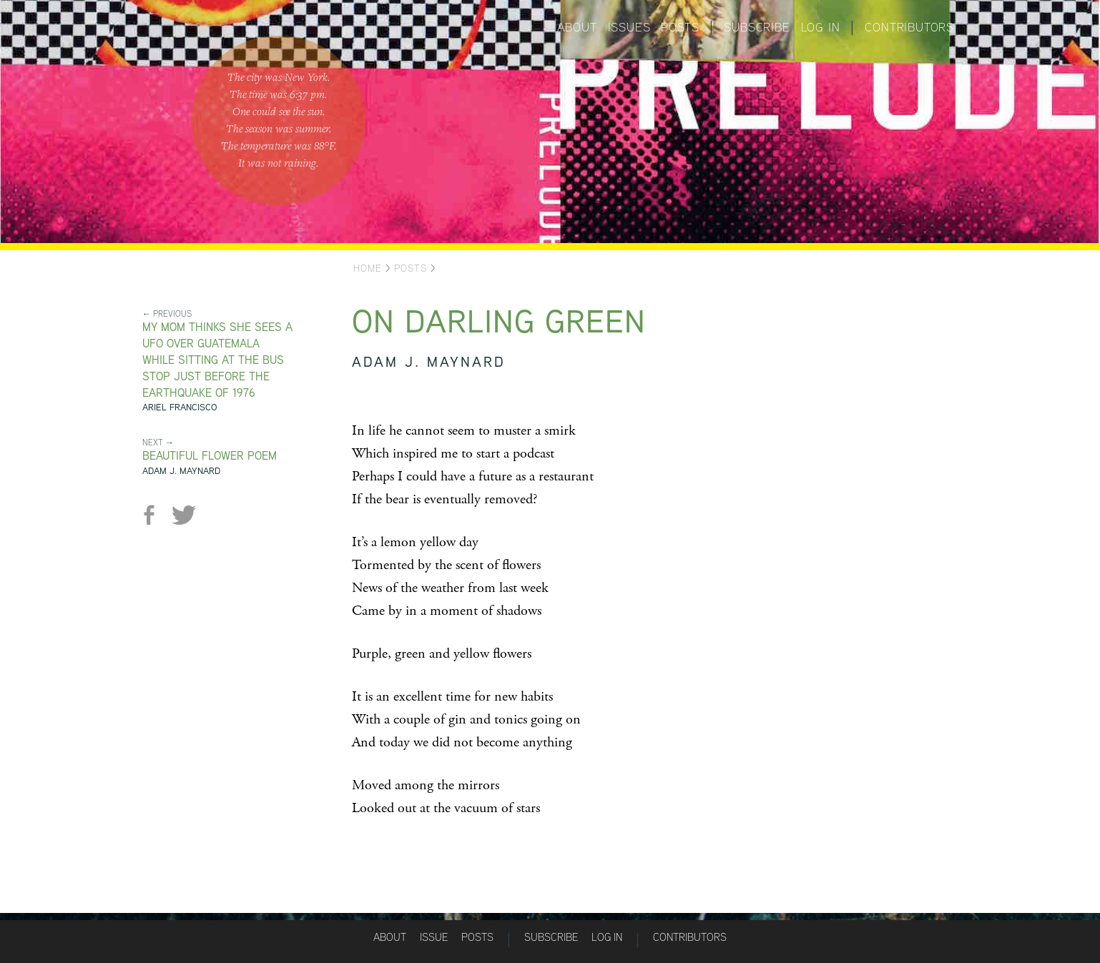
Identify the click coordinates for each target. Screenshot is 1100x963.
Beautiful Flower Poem (209, 456)
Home (367, 268)
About (577, 27)
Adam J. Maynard (181, 471)
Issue (434, 936)
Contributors (909, 27)
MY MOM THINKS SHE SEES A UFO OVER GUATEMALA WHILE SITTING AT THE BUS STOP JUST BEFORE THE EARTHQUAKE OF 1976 (217, 359)
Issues (629, 27)
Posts (680, 27)
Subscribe (757, 27)
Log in (820, 27)
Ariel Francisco (179, 407)
